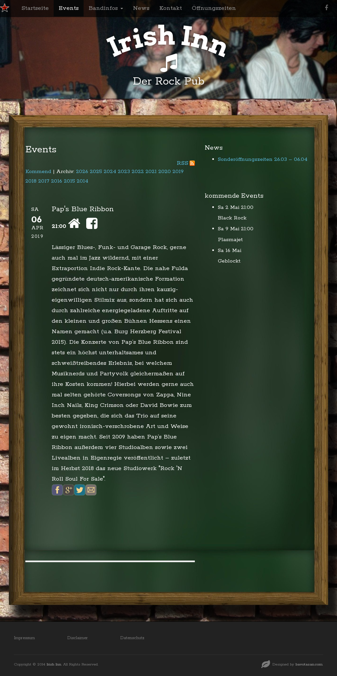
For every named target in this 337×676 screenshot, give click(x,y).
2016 (56, 181)
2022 (138, 171)
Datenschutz (132, 638)
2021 (151, 171)
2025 (96, 171)
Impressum (24, 638)
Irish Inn (54, 664)
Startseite (35, 8)
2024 (110, 171)
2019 (178, 171)
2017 (43, 181)
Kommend (38, 171)
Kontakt (170, 8)
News (141, 8)
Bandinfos (106, 8)
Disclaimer (77, 638)
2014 (82, 181)
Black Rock (232, 217)
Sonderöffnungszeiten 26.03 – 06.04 (262, 159)
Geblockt (229, 261)
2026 (82, 171)
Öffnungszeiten (214, 8)
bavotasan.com (309, 664)
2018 (31, 181)
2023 (124, 171)
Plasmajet (230, 239)
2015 (69, 181)
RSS (182, 163)
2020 (164, 171)
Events (69, 8)
